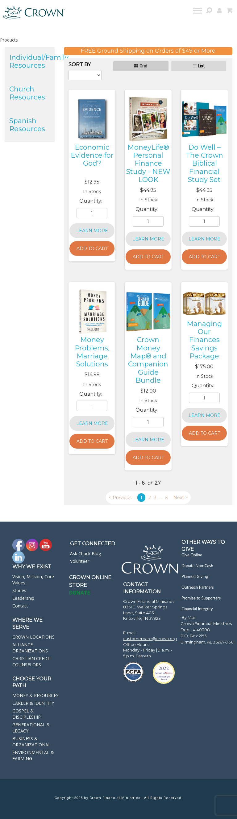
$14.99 (92, 374)
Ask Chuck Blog (85, 553)
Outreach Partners (197, 587)
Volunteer (79, 561)
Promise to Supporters (201, 597)
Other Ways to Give (203, 545)
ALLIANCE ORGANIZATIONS (30, 648)
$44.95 (148, 190)
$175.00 (204, 366)
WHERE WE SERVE (27, 623)
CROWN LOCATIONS (33, 637)
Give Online (191, 554)
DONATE (79, 592)
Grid (143, 65)
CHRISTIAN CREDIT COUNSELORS (32, 662)
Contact (20, 606)
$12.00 (148, 391)
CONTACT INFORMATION (142, 588)
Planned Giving (194, 576)
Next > (180, 497)
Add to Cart (92, 248)
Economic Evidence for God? (92, 155)
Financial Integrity (197, 608)
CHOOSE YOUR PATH (31, 682)
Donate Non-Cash (197, 565)
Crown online (90, 577)
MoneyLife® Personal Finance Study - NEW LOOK (148, 163)
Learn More (92, 230)
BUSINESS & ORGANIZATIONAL (31, 742)
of (149, 483)
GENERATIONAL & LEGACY (31, 728)
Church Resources (27, 93)
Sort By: (80, 64)
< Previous (120, 497)
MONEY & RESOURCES (35, 695)
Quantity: (91, 201)
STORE (78, 585)
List (201, 65)
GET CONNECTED (92, 544)
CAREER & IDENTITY (33, 703)
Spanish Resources (27, 125)
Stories (19, 590)
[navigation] (198, 11)
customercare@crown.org (150, 638)
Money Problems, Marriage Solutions (92, 352)
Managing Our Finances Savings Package (204, 340)
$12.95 (92, 182)
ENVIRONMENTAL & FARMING (33, 755)
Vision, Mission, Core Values (33, 580)
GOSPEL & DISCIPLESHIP (26, 714)
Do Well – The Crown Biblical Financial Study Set (204, 163)
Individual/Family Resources (39, 61)
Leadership (23, 598)
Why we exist (31, 567)
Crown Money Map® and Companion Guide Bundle (148, 360)
